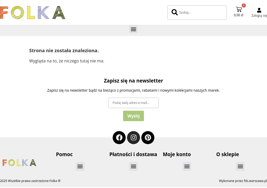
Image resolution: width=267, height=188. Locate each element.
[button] (133, 29)
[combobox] (197, 12)
